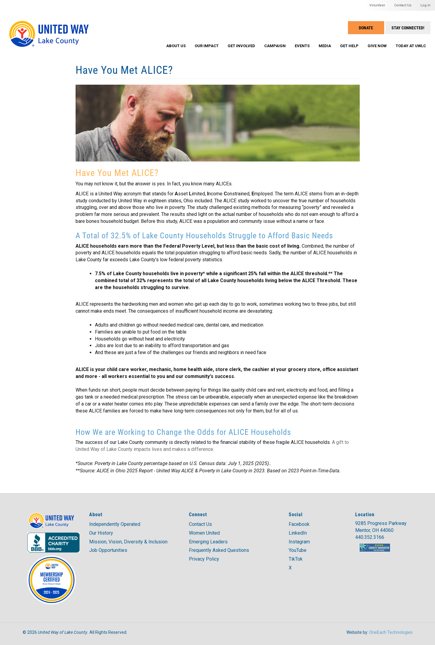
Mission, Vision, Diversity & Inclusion (128, 542)
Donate (366, 28)
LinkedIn (298, 533)
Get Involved (241, 46)
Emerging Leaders (208, 542)
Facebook (299, 524)
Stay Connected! (407, 28)
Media (325, 46)
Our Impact (207, 46)
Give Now (377, 46)
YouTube (298, 550)
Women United (204, 533)
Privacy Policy (204, 559)
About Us (176, 46)
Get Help (349, 46)
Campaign (275, 46)
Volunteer (377, 5)
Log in (425, 5)
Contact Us (402, 5)
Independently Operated (114, 524)
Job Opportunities (108, 550)
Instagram (299, 542)
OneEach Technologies (391, 632)
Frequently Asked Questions (219, 550)
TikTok (296, 559)
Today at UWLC (411, 46)
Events (302, 46)
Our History (101, 533)
